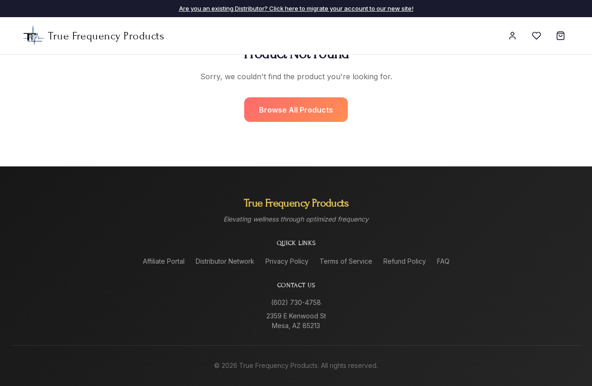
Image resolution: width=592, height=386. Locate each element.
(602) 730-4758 (296, 302)
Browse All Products (296, 109)
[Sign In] (512, 35)
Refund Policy (404, 261)
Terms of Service (346, 261)
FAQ (443, 261)
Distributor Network (225, 261)
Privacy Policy (286, 261)
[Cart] (560, 35)
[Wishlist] (536, 35)
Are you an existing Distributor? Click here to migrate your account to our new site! (296, 8)
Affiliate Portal (164, 261)
